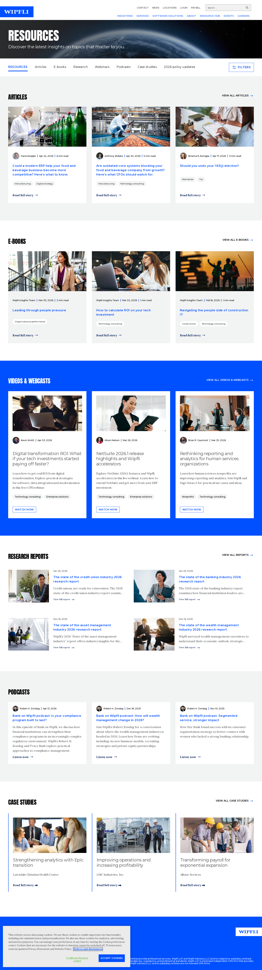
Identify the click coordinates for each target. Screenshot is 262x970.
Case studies (147, 67)
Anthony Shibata (114, 156)
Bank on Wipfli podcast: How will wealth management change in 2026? (128, 718)
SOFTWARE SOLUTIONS (167, 15)
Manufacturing (23, 183)
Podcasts (123, 67)
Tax (201, 179)
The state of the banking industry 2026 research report (210, 579)
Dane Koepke (28, 156)
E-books (60, 67)
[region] (66, 946)
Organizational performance (30, 321)
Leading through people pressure (39, 310)
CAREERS (244, 15)
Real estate (187, 179)
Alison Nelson (112, 440)
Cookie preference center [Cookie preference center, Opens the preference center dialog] (77, 959)
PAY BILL (196, 7)
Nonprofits (188, 496)
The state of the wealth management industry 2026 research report (209, 627)
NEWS (155, 7)
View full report (61, 599)
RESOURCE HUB (210, 15)
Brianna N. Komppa (198, 156)
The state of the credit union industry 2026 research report (87, 579)
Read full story (23, 195)
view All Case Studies (232, 800)
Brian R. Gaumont (198, 440)
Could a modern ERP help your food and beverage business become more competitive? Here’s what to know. (44, 170)
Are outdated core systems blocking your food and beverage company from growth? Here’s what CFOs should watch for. (130, 170)
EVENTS (229, 15)
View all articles (235, 95)
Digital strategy (45, 183)
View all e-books (236, 239)
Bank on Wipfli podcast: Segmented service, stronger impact (208, 718)
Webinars (102, 67)
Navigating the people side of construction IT (214, 312)
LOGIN (183, 7)
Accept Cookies (112, 958)
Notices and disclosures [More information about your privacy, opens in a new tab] (88, 949)
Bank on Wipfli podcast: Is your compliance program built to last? (47, 718)
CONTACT (143, 7)
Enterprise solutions (57, 496)
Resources (18, 67)
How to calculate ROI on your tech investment (123, 312)
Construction (189, 323)
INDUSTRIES (125, 15)
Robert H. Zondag (30, 708)
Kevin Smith (27, 440)
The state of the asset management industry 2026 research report (82, 627)
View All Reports (235, 555)
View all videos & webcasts (228, 380)
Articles (40, 67)
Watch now (24, 509)
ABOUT (191, 15)
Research (80, 67)
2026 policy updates (179, 67)
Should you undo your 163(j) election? (209, 166)
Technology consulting (132, 183)
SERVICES (142, 15)
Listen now (21, 757)
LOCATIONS (169, 7)
